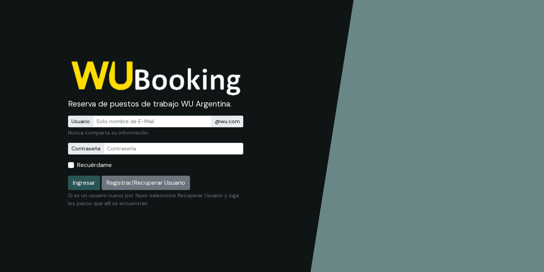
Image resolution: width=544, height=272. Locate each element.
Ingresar (84, 183)
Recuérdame (94, 165)
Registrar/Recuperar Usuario (146, 183)
